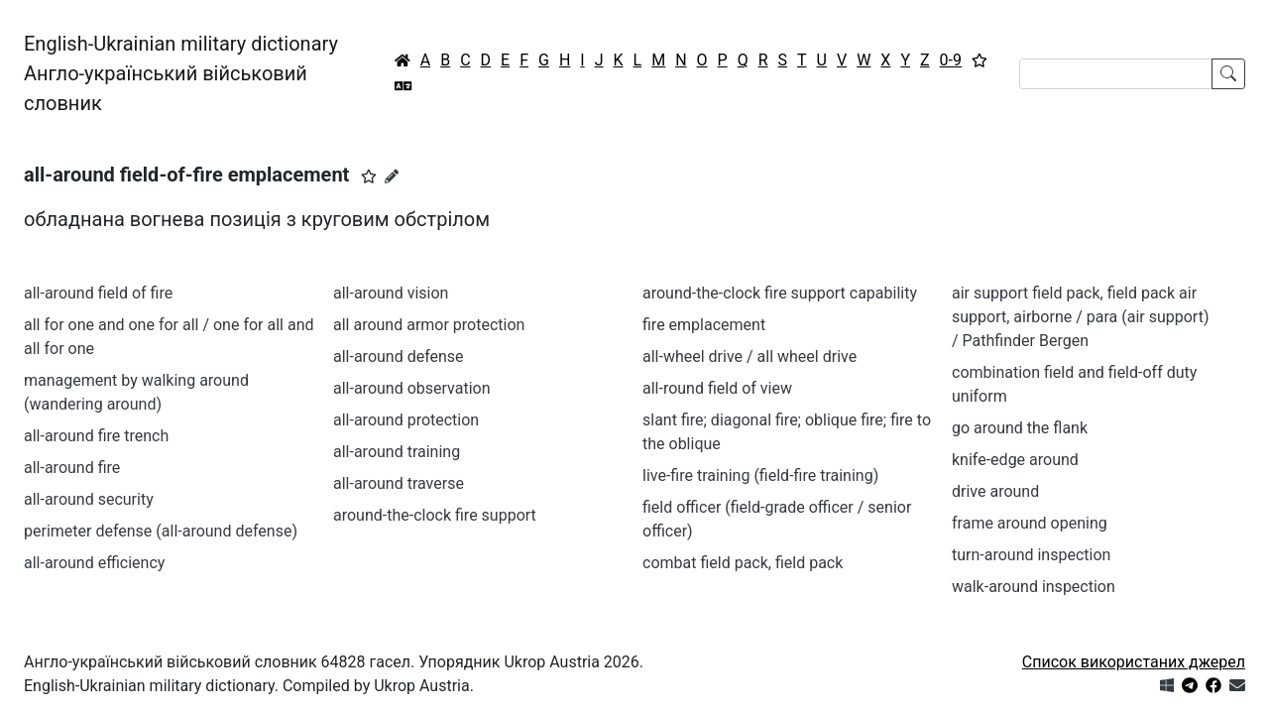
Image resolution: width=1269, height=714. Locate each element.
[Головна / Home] (402, 60)
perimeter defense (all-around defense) (160, 531)
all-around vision (390, 293)
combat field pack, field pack (742, 562)
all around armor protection (428, 324)
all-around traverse (398, 483)
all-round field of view (717, 388)
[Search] (1115, 74)
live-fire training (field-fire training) (760, 475)
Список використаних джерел (1133, 662)
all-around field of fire (98, 293)
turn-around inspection (1031, 554)
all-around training (396, 451)
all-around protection (406, 420)
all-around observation (411, 388)
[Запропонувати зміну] (392, 176)
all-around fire (72, 467)
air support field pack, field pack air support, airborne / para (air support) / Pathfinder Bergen (1080, 317)
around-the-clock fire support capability (779, 293)
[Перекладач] (403, 86)
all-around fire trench (96, 435)
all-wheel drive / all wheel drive (749, 356)
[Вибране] (979, 60)
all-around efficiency (94, 562)
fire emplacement (703, 324)
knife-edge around (1015, 459)
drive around (995, 491)
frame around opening (1029, 523)
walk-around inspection (1033, 586)
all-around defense (398, 356)
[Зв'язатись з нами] (1237, 685)
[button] (369, 176)
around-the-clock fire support (434, 515)
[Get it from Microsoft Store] (1167, 685)
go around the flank (1020, 427)
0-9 (951, 60)
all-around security (89, 499)
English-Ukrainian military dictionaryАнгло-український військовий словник (181, 73)
